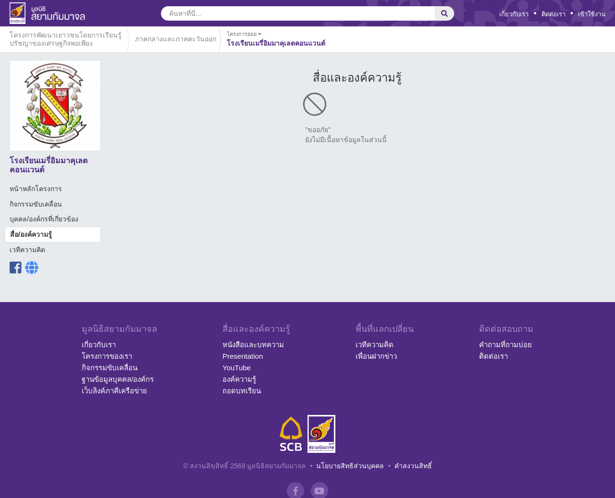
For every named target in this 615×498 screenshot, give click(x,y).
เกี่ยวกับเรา (514, 14)
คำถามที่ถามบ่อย (505, 344)
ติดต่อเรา (553, 14)
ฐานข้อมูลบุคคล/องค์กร (118, 379)
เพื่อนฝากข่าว (376, 356)
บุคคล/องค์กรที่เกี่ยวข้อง (44, 219)
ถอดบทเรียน (241, 391)
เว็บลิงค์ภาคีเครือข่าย (114, 391)
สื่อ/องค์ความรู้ (31, 234)
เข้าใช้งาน (591, 14)
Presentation (242, 356)
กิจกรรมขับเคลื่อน (36, 204)
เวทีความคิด (27, 250)
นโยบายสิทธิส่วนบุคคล (350, 466)
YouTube (236, 368)
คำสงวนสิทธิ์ (413, 466)
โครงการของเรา (107, 356)
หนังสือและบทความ (253, 344)
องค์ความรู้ (239, 379)
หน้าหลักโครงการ (36, 189)
